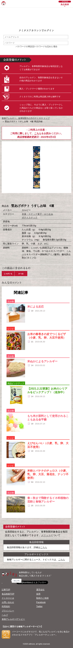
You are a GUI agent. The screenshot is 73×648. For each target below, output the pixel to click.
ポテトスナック (29, 217)
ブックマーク (36, 198)
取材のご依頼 (42, 598)
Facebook (41, 602)
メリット (46, 535)
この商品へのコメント (53, 198)
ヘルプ (5, 615)
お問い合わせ (8, 602)
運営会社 (40, 589)
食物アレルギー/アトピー (13, 619)
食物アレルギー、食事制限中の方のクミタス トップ (26, 118)
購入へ (19, 198)
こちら (37, 133)
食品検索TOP (8, 594)
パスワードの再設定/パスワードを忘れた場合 (36, 46)
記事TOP (6, 589)
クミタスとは (8, 598)
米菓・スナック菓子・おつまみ (37, 214)
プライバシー (8, 611)
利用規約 (6, 606)
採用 (38, 594)
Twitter (39, 606)
